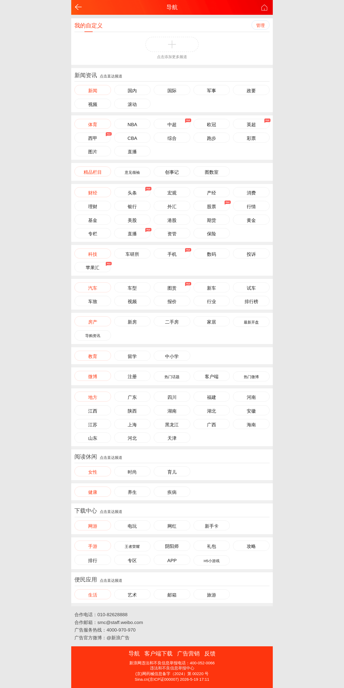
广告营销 (188, 653)
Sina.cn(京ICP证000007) (157, 679)
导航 (172, 7)
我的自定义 (88, 25)
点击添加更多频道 (172, 57)
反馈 (210, 653)
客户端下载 (158, 653)
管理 (260, 25)
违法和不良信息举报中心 (172, 668)
